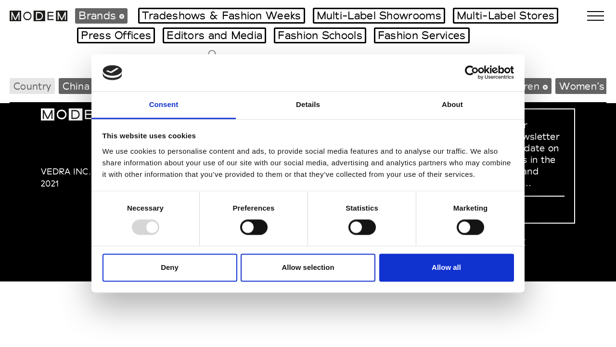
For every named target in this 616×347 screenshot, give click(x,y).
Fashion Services (422, 35)
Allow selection (308, 267)
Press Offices (116, 35)
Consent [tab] (164, 104)
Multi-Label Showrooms (379, 15)
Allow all (446, 267)
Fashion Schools (320, 35)
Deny (170, 267)
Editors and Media (214, 35)
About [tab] (452, 104)
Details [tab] (308, 104)
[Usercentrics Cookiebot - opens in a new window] (472, 73)
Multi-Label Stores (505, 15)
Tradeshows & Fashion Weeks (221, 15)
